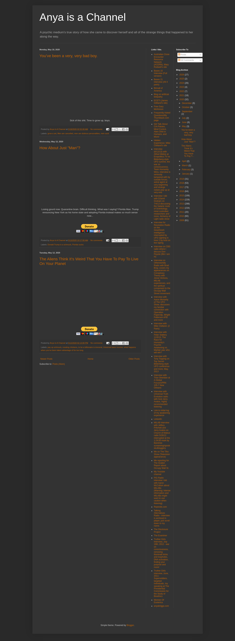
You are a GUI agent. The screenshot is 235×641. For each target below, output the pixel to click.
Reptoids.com (160, 507)
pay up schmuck (54, 347)
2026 (182, 74)
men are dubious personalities (87, 133)
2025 (182, 79)
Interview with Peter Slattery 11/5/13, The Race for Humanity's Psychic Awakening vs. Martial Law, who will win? (162, 342)
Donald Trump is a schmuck (59, 245)
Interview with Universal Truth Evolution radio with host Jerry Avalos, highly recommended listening (161, 399)
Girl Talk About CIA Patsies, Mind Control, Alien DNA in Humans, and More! (161, 130)
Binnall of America (158, 89)
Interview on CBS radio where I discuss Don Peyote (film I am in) (162, 251)
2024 (182, 83)
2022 (182, 91)
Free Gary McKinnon (159, 107)
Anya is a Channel (83, 17)
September (187, 111)
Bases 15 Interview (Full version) (160, 73)
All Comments (186, 60)
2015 (182, 195)
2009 (182, 220)
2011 (182, 212)
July (184, 118)
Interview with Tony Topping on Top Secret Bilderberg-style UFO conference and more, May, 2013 (162, 364)
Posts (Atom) (58, 364)
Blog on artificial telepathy (161, 95)
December (187, 103)
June (184, 122)
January (186, 174)
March (185, 165)
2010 (182, 216)
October (186, 107)
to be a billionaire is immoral (90, 347)
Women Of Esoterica (159, 601)
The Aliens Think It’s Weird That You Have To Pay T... (187, 151)
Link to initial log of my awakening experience (162, 413)
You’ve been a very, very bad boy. (69, 56)
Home (90, 359)
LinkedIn (158, 419)
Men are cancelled (65, 133)
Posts (182, 54)
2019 (182, 179)
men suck (105, 133)
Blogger (130, 625)
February (186, 169)
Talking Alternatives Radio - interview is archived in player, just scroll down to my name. (162, 518)
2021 (182, 95)
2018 (182, 183)
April (184, 161)
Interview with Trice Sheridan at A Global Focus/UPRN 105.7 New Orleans (162, 381)
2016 (182, 191)
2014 (182, 199)
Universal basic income (113, 347)
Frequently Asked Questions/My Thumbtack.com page (162, 116)
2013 (182, 203)
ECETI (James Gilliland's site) (161, 101)
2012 (182, 208)
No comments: (96, 129)
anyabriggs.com (161, 606)
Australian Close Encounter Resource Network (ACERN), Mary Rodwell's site (161, 60)
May (184, 126)
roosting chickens (69, 347)
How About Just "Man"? (60, 148)
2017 (182, 187)
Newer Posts (46, 359)
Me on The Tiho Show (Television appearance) (162, 454)
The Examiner (160, 535)
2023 (182, 87)
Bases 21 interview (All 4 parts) (161, 82)
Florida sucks (78, 245)
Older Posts (134, 359)
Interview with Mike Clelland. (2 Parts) (162, 326)
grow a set (52, 133)
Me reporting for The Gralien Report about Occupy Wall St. (161, 464)
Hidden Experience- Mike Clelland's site (162, 143)
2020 (182, 99)
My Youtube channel (159, 472)
